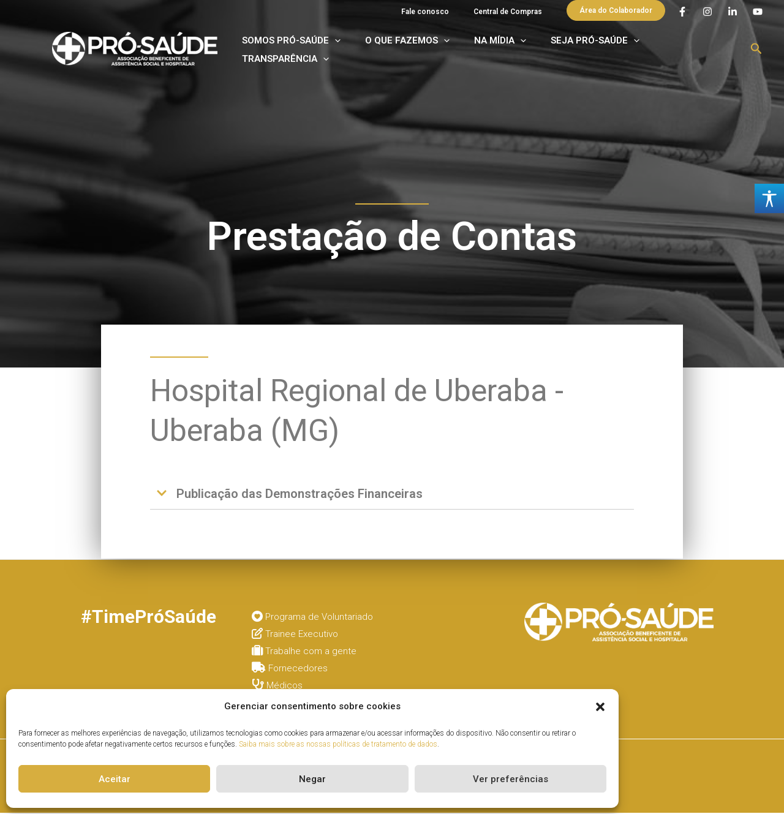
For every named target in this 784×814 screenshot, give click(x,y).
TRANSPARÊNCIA (689, 52)
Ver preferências (510, 779)
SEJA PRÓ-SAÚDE (592, 52)
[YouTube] (758, 13)
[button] (600, 707)
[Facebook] (682, 13)
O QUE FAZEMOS (433, 52)
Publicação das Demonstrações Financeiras (309, 494)
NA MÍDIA (512, 52)
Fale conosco (443, 11)
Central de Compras (514, 11)
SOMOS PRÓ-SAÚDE (332, 52)
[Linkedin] (732, 13)
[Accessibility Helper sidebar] (769, 198)
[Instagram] (707, 13)
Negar (312, 779)
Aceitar (114, 779)
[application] (376, 52)
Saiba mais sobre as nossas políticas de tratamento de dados (338, 744)
